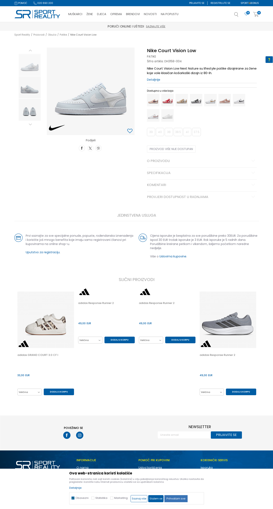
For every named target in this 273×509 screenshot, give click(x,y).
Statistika (101, 498)
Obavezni (82, 498)
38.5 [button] (178, 132)
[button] (240, 15)
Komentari (201, 185)
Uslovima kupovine (172, 256)
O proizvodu (201, 161)
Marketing (121, 498)
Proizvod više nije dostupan (171, 149)
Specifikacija (201, 173)
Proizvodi (39, 34)
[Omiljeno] (246, 14)
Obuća (52, 34)
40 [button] (160, 132)
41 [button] (187, 132)
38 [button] (169, 132)
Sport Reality (22, 34)
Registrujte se (220, 3)
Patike (63, 34)
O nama (82, 468)
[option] (29, 65)
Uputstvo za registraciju (43, 252)
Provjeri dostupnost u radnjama (201, 197)
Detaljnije (153, 80)
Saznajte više (155, 26)
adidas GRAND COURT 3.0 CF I (37, 355)
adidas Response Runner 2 (96, 303)
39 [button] (151, 132)
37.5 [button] (196, 132)
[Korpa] (256, 14)
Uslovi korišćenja (150, 468)
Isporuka (207, 468)
